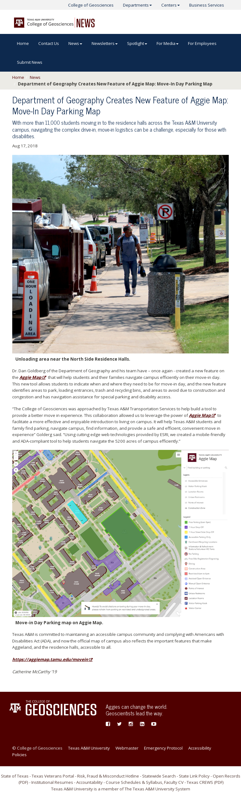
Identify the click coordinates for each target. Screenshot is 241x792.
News (75, 43)
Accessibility (199, 748)
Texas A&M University (89, 748)
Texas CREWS (200, 782)
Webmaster (126, 748)
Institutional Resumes (52, 782)
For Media (168, 43)
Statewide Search (159, 776)
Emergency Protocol (163, 748)
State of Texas (15, 776)
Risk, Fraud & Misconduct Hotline (108, 776)
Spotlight (137, 43)
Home (23, 43)
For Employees (202, 43)
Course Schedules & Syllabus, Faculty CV (145, 782)
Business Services (206, 5)
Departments (137, 5)
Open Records (226, 776)
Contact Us (48, 43)
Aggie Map (30, 377)
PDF (23, 782)
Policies (19, 754)
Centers (170, 5)
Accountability (89, 782)
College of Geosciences (91, 5)
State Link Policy (194, 776)
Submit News (29, 62)
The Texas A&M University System (157, 789)
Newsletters (105, 43)
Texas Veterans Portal (53, 776)
